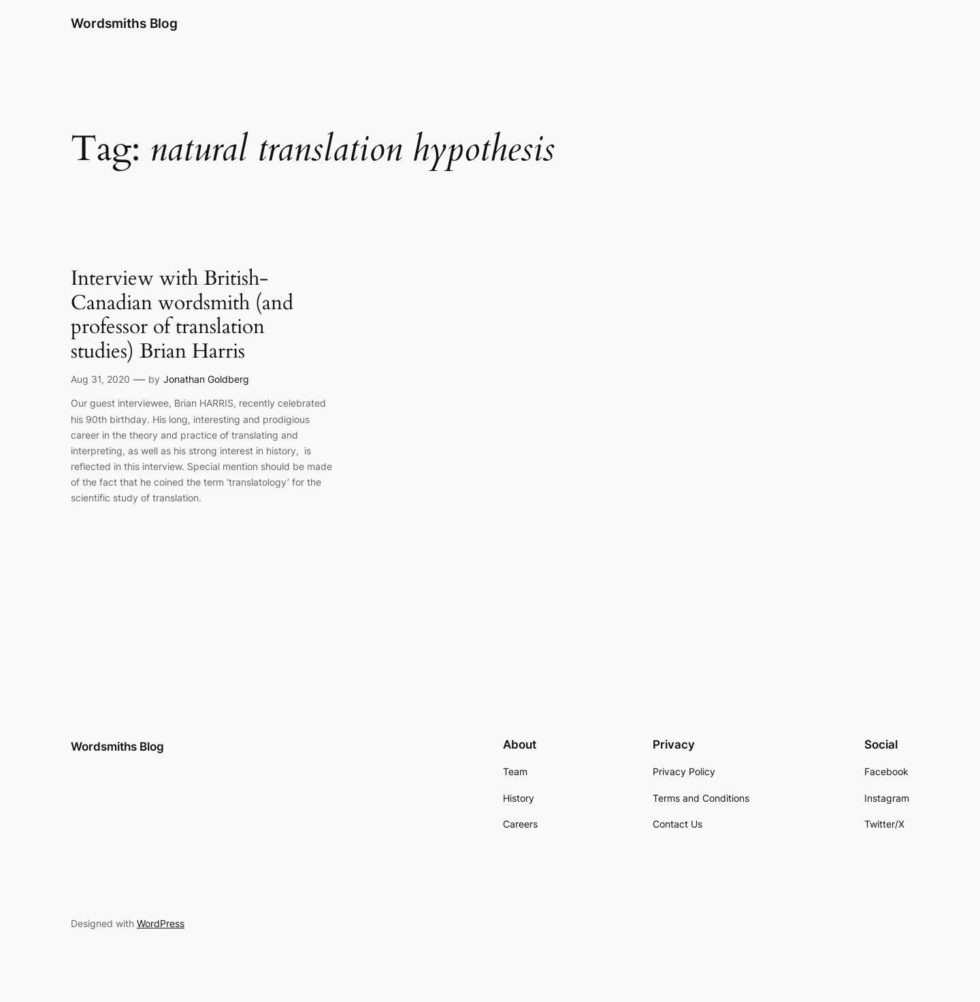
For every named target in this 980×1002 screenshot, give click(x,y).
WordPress (160, 923)
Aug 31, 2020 (100, 379)
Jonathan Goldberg (206, 379)
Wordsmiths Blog (124, 23)
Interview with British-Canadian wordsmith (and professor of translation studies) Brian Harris (182, 315)
